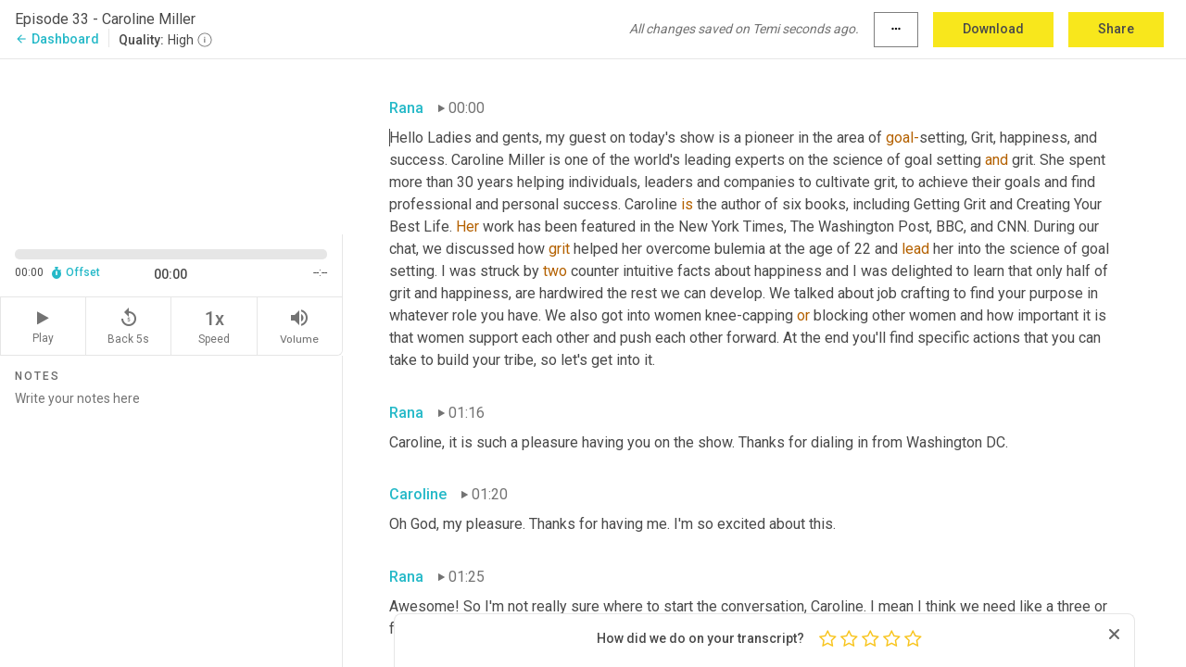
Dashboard (57, 38)
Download (993, 28)
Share (1116, 28)
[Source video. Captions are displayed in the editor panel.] (171, 145)
